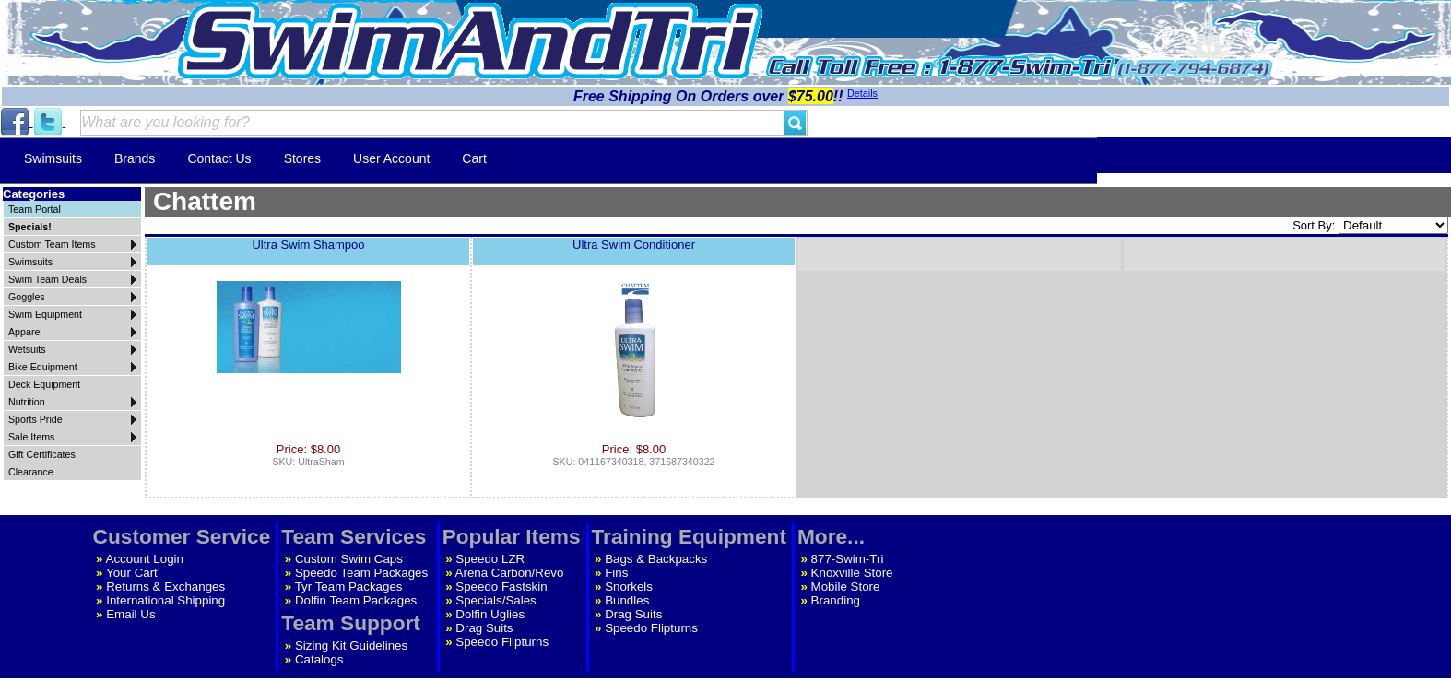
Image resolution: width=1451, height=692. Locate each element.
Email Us (130, 614)
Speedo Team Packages (361, 573)
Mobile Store (845, 586)
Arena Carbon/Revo (509, 573)
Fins (616, 573)
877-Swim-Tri (847, 559)
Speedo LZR (490, 559)
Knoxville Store (852, 573)
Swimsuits (53, 158)
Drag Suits (484, 628)
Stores (302, 158)
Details (862, 93)
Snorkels (629, 586)
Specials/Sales (495, 600)
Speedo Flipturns (502, 642)
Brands (134, 158)
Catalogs (319, 659)
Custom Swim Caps (349, 559)
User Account (391, 158)
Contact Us (219, 158)
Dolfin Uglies (490, 614)
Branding (835, 600)
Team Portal (34, 209)
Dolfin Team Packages (356, 600)
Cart (474, 158)
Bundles (627, 600)
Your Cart (132, 573)
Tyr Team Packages (349, 586)
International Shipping (165, 600)
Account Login (144, 559)
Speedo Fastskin (501, 586)
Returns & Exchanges (165, 586)
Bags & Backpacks (656, 559)
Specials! (30, 226)
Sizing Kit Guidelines (351, 645)
